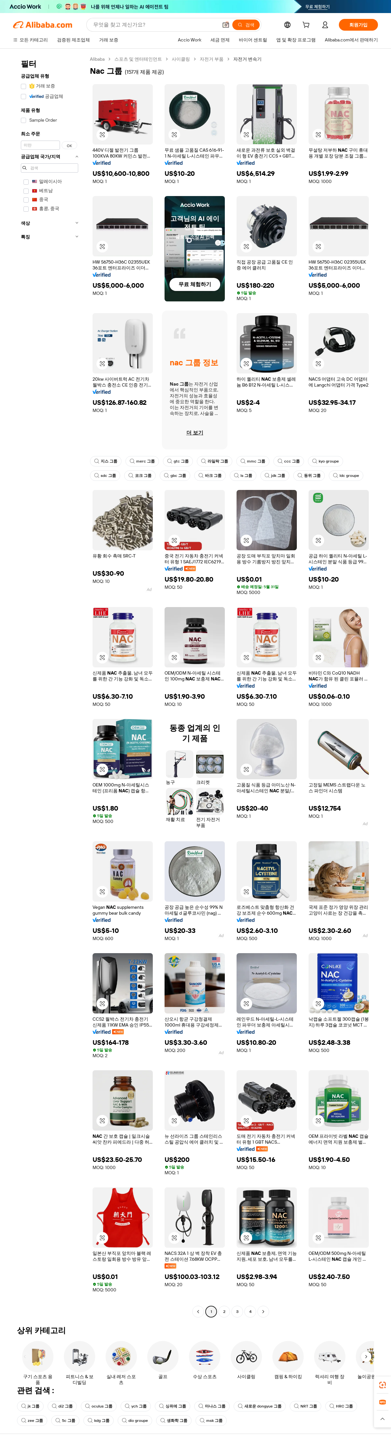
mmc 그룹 (252, 461)
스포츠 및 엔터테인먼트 (138, 59)
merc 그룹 (142, 461)
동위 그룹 (309, 475)
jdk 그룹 (275, 475)
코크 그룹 (140, 475)
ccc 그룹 (289, 461)
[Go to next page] (263, 1312)
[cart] (307, 25)
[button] (226, 25)
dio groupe (135, 1420)
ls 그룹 (243, 475)
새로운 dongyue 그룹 (260, 1406)
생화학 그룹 (173, 1420)
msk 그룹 (211, 1420)
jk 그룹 (30, 1406)
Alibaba (97, 59)
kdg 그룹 (98, 1420)
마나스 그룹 (211, 1406)
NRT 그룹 (305, 1406)
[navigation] (49, 686)
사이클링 (181, 59)
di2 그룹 (62, 1406)
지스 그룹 (105, 461)
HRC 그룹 (341, 1406)
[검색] (246, 25)
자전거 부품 (212, 59)
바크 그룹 (210, 475)
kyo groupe (325, 461)
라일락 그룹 (214, 461)
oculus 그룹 (98, 1406)
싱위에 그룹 (172, 1406)
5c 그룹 (65, 1420)
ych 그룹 (136, 1406)
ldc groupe (346, 475)
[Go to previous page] (198, 1312)
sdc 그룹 (105, 475)
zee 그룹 (32, 1420)
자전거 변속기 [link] (247, 59)
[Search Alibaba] (155, 24)
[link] (382, 1385)
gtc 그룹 (178, 461)
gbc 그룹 (175, 475)
